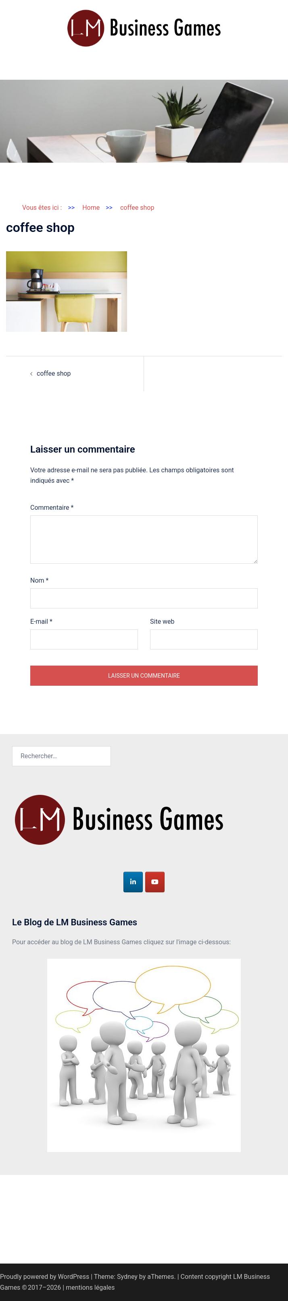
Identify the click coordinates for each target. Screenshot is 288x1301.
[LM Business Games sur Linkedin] (133, 882)
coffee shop (54, 373)
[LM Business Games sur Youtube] (155, 882)
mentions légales (90, 1287)
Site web (162, 621)
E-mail (41, 621)
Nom (39, 580)
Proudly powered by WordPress (44, 1276)
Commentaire (51, 507)
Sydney (127, 1276)
